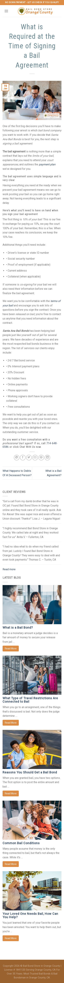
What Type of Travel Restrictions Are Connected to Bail (30, 699)
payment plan (47, 164)
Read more (9, 569)
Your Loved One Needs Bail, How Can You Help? (30, 915)
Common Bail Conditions (21, 843)
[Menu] (6, 11)
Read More (11, 648)
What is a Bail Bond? (18, 627)
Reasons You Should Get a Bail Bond (30, 772)
